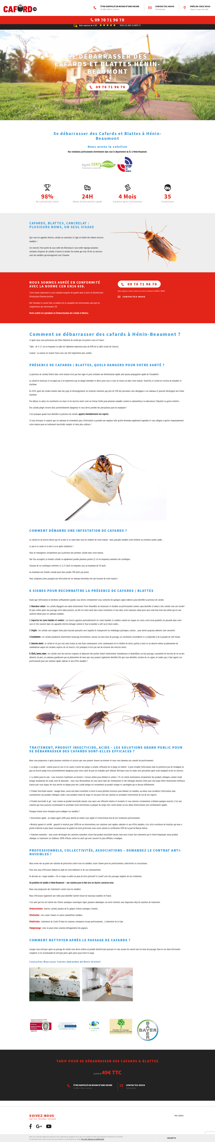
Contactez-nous (161, 8)
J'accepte (171, 1138)
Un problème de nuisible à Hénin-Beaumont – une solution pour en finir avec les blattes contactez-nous (71, 886)
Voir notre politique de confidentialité (92, 1139)
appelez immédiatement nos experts (93, 417)
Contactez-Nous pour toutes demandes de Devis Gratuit (65, 965)
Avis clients (179, 1118)
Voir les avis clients (130, 29)
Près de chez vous (196, 8)
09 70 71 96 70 (107, 90)
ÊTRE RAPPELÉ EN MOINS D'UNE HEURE (116, 8)
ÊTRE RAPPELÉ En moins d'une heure (107, 98)
